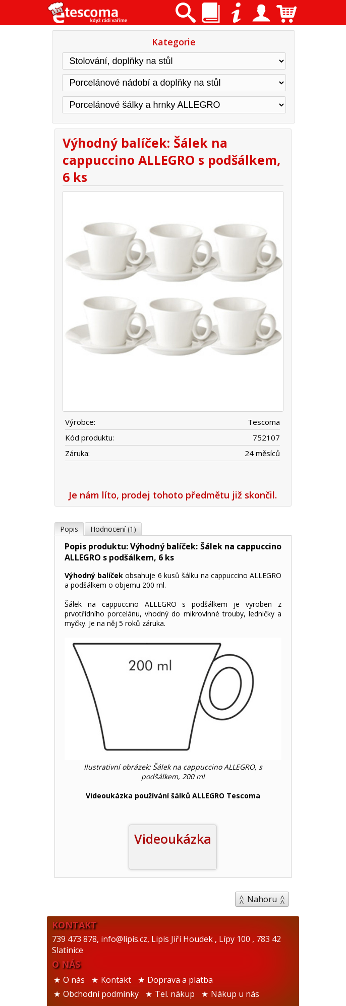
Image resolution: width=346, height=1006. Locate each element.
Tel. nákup (175, 993)
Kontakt (116, 979)
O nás (74, 979)
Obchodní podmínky (101, 993)
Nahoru (262, 899)
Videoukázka (172, 838)
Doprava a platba (180, 979)
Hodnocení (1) (113, 529)
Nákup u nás (235, 993)
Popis (69, 529)
